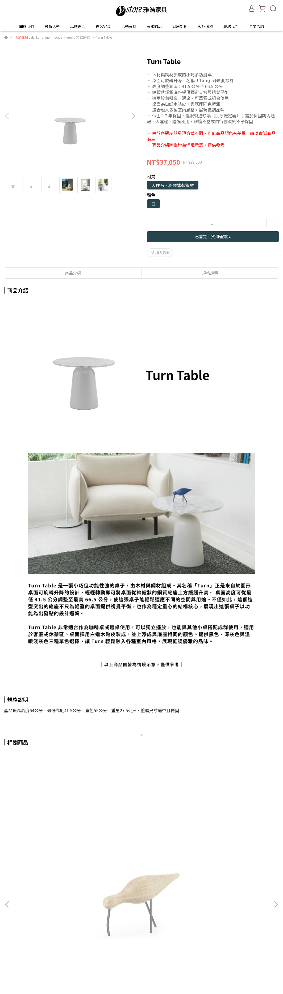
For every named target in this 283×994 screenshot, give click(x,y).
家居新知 (179, 26)
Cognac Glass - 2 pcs (229, 837)
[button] (133, 116)
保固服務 (75, 905)
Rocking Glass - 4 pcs (141, 837)
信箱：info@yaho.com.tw (26, 921)
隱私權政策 (77, 929)
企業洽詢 (256, 26)
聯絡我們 (230, 26)
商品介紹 (73, 273)
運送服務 (75, 921)
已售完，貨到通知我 (213, 236)
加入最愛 (160, 252)
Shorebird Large (53, 837)
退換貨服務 (77, 913)
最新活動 (52, 26)
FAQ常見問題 (79, 937)
